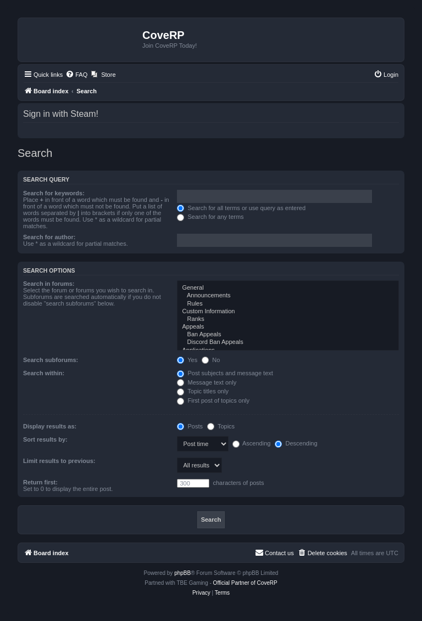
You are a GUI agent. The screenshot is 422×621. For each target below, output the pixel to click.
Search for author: (49, 237)
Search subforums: (50, 360)
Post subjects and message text (225, 373)
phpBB (182, 573)
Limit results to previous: (59, 461)
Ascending (251, 443)
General (288, 288)
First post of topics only (213, 400)
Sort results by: (45, 439)
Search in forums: (49, 283)
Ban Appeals (288, 334)
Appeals (288, 327)
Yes (187, 360)
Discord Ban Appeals (288, 342)
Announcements (288, 296)
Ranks (288, 319)
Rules (288, 304)
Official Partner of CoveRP (245, 583)
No (211, 360)
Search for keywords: (54, 193)
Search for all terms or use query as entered (241, 208)
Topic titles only (202, 391)
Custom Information (288, 311)
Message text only (206, 382)
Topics (221, 426)
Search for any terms (210, 216)
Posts (190, 426)
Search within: (43, 373)
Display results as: (49, 426)
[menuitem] (76, 74)
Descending (296, 443)
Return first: (40, 482)
